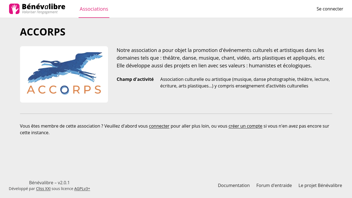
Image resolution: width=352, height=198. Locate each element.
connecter (159, 126)
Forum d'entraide (274, 185)
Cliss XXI (43, 188)
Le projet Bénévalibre (320, 185)
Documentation (234, 185)
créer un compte (245, 126)
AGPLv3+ (82, 188)
